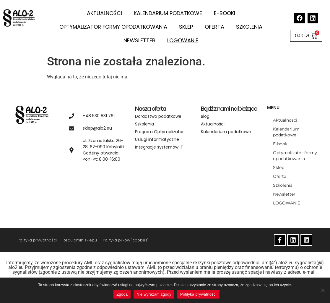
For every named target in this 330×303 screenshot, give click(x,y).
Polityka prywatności (37, 240)
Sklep (186, 26)
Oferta (214, 26)
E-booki (224, 13)
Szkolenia (249, 26)
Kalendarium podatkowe (168, 13)
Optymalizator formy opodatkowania (113, 26)
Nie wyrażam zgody (153, 294)
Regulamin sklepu (80, 240)
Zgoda (122, 294)
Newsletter (139, 40)
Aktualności (104, 13)
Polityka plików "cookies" (125, 240)
